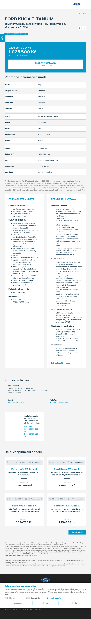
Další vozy (77, 532)
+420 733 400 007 (31, 435)
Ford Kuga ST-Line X (24, 469)
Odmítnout (18, 603)
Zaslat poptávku (45, 64)
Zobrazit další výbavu (60, 363)
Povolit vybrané (45, 603)
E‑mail (28, 426)
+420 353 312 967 (59, 402)
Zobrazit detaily (55, 598)
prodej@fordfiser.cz (16, 402)
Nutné (12, 598)
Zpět (82, 14)
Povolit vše (73, 603)
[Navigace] (84, 4)
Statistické (35, 598)
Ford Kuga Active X (24, 505)
